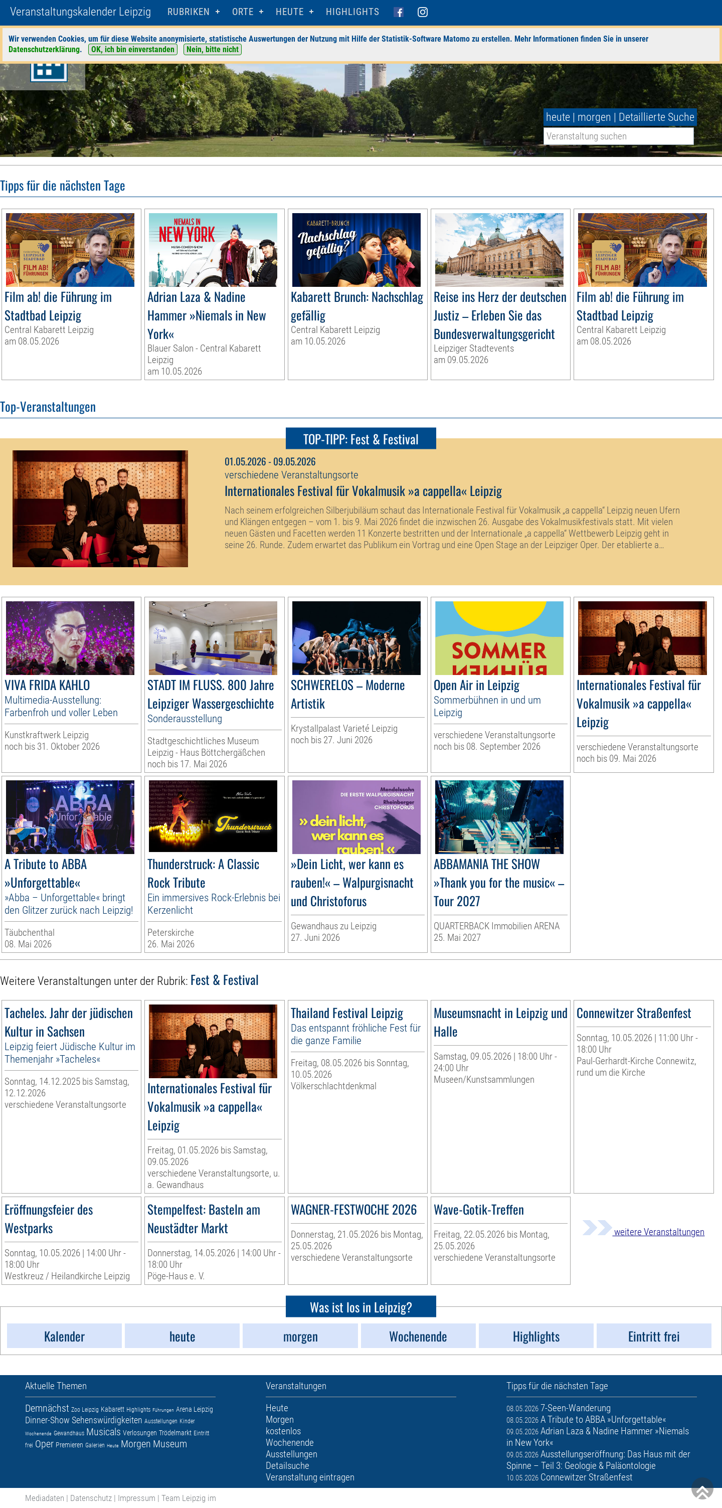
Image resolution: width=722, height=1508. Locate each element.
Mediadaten (44, 1498)
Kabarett (112, 1409)
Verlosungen (140, 1433)
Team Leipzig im (188, 1498)
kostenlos (283, 1431)
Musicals (103, 1432)
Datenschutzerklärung (44, 49)
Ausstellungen (160, 1421)
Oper (44, 1444)
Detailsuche (287, 1465)
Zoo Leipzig (85, 1409)
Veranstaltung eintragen (310, 1477)
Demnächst (47, 1408)
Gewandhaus (69, 1433)
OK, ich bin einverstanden (132, 49)
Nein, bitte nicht (213, 49)
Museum (170, 1444)
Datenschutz (91, 1498)
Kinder (187, 1421)
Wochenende (38, 1433)
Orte (243, 12)
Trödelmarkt (175, 1433)
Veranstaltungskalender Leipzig (80, 12)
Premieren (69, 1445)
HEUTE (290, 12)
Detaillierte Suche (656, 117)
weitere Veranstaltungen (643, 1232)
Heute (113, 1445)
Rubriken (188, 12)
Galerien (95, 1445)
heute (558, 117)
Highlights (353, 12)
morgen (594, 117)
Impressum (136, 1498)
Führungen (163, 1410)
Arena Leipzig (194, 1409)
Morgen (136, 1444)
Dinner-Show (47, 1420)
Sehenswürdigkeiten (107, 1420)
